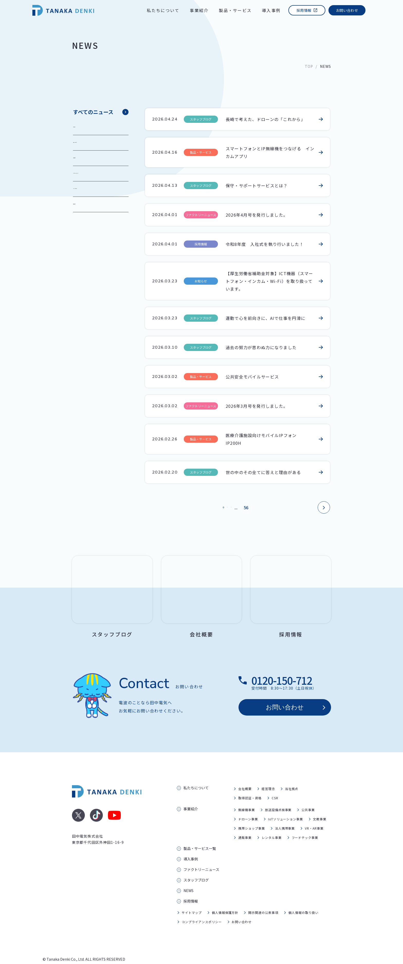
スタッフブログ (90, 189)
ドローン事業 (248, 806)
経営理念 (268, 776)
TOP (309, 66)
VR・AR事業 (314, 816)
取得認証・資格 (250, 785)
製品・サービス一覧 (200, 836)
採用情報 (304, 10)
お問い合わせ (347, 10)
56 (262, 507)
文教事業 (319, 806)
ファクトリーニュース (96, 173)
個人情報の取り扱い (303, 900)
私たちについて (163, 10)
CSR (275, 785)
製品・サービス (235, 10)
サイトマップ (192, 900)
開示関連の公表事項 (263, 900)
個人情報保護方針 (225, 900)
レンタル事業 (272, 825)
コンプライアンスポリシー (202, 909)
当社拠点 (291, 776)
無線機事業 (246, 797)
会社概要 (245, 776)
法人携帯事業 (285, 816)
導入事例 (271, 10)
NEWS (189, 878)
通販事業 (245, 825)
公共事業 (308, 797)
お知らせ (84, 127)
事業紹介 (199, 10)
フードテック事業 (305, 825)
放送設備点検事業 (278, 797)
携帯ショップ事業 (251, 816)
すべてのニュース (93, 112)
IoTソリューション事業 (285, 806)
